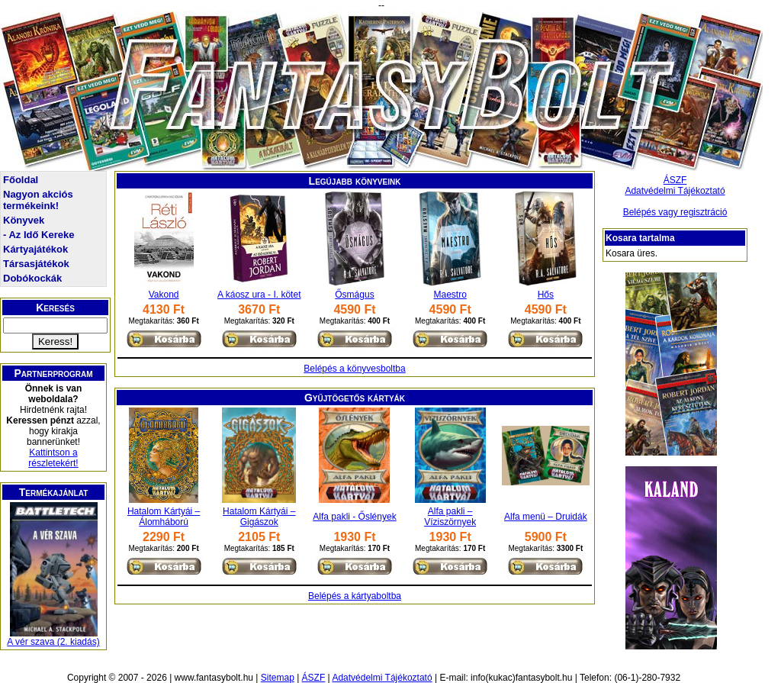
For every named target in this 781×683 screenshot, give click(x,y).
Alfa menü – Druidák (545, 516)
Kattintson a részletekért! (53, 458)
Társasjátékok (36, 263)
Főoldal (20, 179)
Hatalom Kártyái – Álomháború (163, 516)
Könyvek (23, 220)
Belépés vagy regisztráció (675, 212)
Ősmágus (354, 294)
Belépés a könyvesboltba (354, 368)
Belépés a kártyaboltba (354, 596)
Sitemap (277, 677)
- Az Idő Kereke (38, 234)
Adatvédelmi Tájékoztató (675, 190)
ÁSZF (675, 180)
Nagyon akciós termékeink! (38, 199)
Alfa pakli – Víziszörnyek (450, 516)
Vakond (164, 294)
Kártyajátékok (35, 249)
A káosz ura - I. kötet (259, 294)
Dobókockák (32, 278)
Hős (546, 294)
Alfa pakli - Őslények (354, 516)
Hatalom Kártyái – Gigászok (259, 516)
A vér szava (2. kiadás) (53, 641)
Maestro (449, 294)
